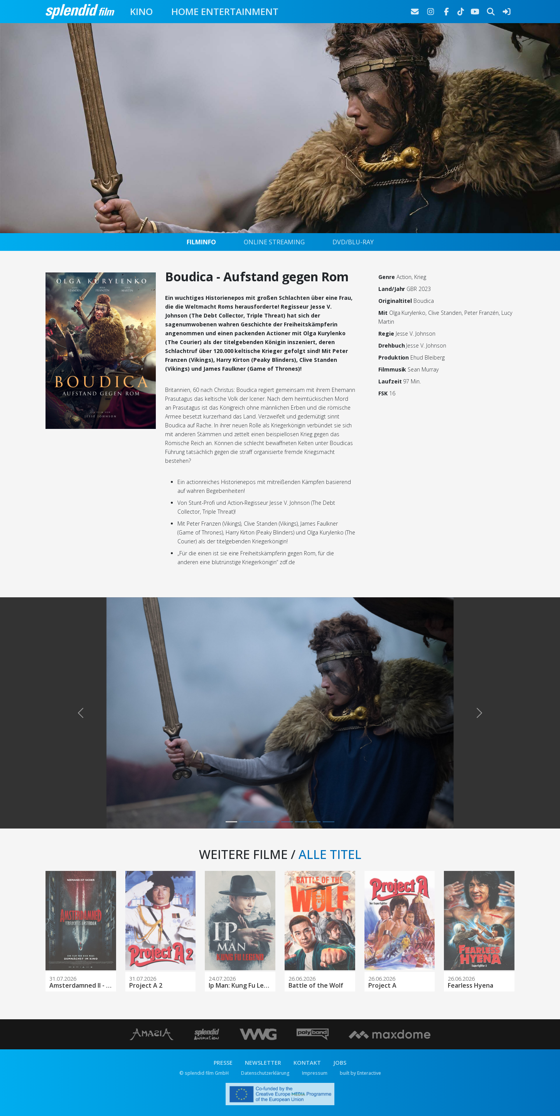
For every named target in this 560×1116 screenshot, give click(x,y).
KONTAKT (307, 1062)
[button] (81, 713)
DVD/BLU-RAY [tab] (353, 242)
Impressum (314, 1073)
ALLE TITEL (330, 854)
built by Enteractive (360, 1073)
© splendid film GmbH (204, 1073)
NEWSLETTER (263, 1062)
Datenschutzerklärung (265, 1073)
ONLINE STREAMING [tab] (274, 242)
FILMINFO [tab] (201, 242)
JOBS (339, 1062)
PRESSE (223, 1062)
